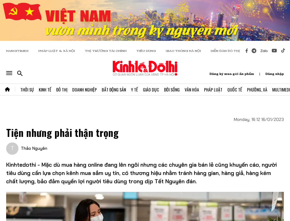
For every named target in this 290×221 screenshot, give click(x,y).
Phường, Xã (257, 89)
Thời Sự (27, 89)
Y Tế (134, 89)
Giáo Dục (151, 89)
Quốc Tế (234, 89)
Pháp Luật (213, 89)
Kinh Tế (45, 89)
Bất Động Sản (114, 89)
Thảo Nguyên (34, 148)
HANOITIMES (17, 51)
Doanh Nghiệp (84, 89)
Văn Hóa (192, 89)
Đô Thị (61, 89)
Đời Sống (172, 89)
